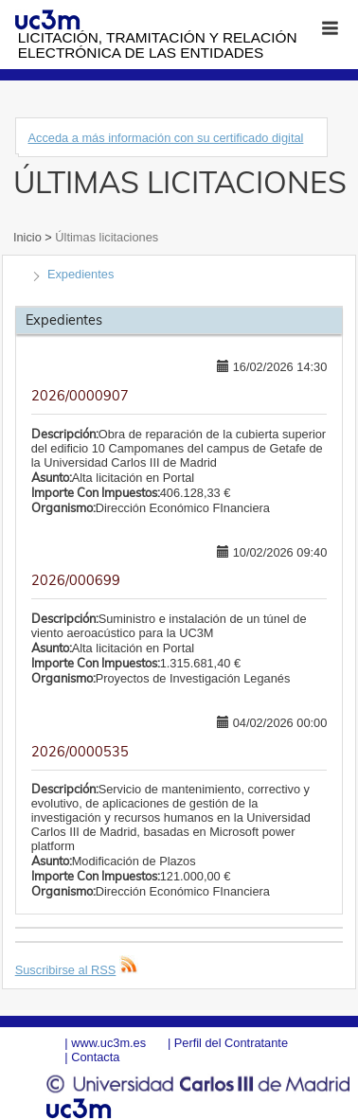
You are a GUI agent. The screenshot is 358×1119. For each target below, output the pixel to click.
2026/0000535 (80, 751)
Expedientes (80, 274)
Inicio (29, 237)
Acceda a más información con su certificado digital (165, 138)
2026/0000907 (80, 395)
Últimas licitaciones (105, 237)
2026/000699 (75, 580)
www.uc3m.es (108, 1043)
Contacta (95, 1057)
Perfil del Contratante (231, 1043)
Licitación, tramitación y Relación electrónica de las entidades (157, 45)
